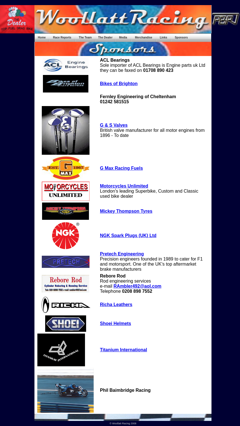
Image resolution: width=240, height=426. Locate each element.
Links (163, 37)
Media (123, 37)
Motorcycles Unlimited (124, 186)
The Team (85, 37)
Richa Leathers (116, 304)
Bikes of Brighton (119, 83)
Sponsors (181, 37)
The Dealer (105, 37)
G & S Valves (114, 125)
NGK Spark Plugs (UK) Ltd (128, 235)
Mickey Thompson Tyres (126, 211)
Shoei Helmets (115, 323)
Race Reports (62, 37)
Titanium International (123, 349)
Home (42, 37)
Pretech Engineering (122, 253)
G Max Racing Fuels (121, 168)
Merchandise (143, 37)
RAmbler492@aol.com (137, 286)
